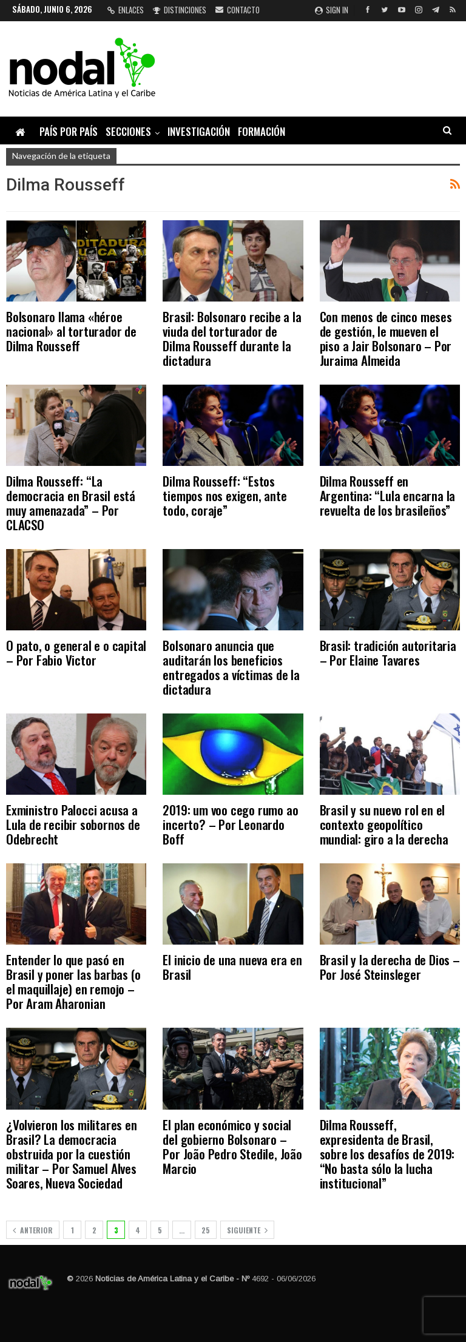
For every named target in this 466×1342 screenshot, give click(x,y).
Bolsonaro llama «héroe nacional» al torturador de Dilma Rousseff (71, 331)
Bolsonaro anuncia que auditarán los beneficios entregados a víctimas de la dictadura (231, 667)
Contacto (237, 10)
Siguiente (247, 1230)
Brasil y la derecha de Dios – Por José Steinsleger (390, 966)
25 (205, 1230)
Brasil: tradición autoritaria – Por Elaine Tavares (388, 652)
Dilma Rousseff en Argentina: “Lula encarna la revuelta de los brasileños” (388, 495)
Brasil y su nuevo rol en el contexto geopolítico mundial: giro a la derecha (384, 824)
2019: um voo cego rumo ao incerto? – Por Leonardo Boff (230, 824)
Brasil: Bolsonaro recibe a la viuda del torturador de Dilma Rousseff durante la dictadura (232, 338)
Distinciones (179, 10)
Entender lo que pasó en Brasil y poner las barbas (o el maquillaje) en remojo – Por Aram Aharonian (73, 981)
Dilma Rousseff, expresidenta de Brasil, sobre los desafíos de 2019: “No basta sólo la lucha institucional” (387, 1153)
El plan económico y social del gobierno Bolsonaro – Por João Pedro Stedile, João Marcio (232, 1146)
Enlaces (125, 10)
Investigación (198, 131)
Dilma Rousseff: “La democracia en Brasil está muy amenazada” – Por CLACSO (70, 502)
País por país (68, 131)
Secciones (128, 131)
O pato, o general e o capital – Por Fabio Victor (76, 652)
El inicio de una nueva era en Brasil (232, 966)
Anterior (33, 1230)
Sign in (331, 10)
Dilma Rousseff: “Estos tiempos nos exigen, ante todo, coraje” (224, 495)
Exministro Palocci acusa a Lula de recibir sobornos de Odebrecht (73, 824)
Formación (261, 131)
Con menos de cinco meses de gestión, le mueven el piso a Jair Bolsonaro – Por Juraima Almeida (386, 338)
